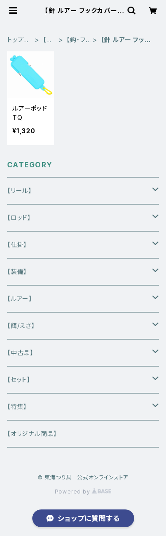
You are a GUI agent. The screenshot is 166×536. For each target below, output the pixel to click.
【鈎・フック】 (75, 40)
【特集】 (17, 406)
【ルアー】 (19, 298)
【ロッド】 (19, 217)
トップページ (18, 40)
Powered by (83, 491)
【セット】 (19, 379)
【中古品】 (20, 352)
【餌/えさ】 (21, 325)
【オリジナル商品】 (32, 433)
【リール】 (19, 190)
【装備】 (17, 271)
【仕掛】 (48, 40)
